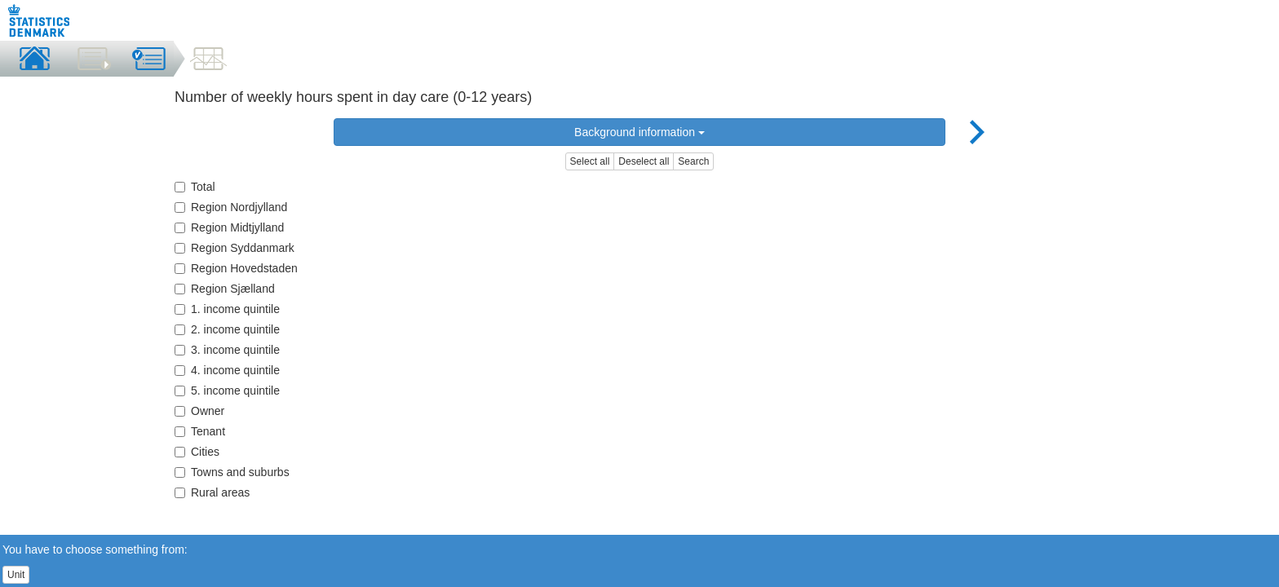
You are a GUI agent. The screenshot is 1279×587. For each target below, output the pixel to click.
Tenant (200, 431)
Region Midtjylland (229, 227)
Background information (639, 132)
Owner (199, 410)
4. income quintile (227, 370)
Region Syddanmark (234, 247)
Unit (15, 574)
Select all (590, 161)
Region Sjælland (225, 288)
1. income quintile (227, 309)
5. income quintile (227, 390)
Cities (197, 451)
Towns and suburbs (232, 472)
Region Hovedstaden (236, 268)
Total (195, 186)
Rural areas (212, 492)
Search (693, 161)
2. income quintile (227, 329)
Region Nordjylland (231, 207)
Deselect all (643, 161)
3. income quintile (227, 349)
